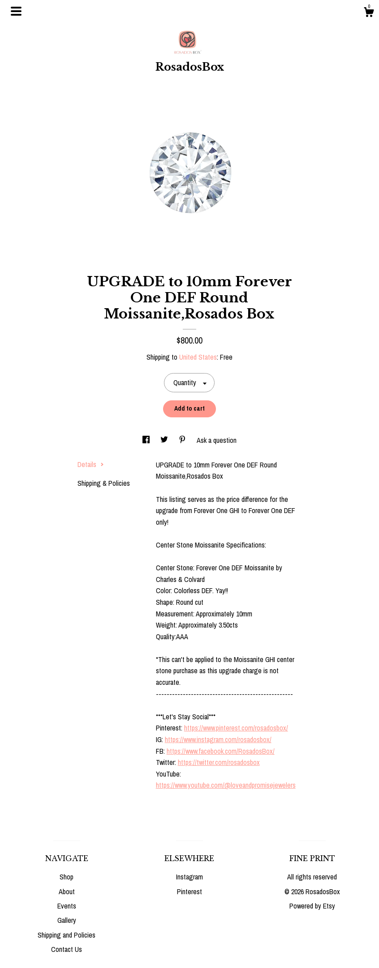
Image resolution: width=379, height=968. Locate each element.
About (67, 891)
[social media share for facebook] (146, 440)
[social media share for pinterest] (183, 440)
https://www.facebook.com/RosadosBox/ (221, 751)
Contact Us (66, 949)
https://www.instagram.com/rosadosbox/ (218, 739)
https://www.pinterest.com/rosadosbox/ (236, 728)
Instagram (189, 877)
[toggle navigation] (16, 11)
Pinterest (189, 891)
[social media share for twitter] (165, 440)
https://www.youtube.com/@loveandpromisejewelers (226, 785)
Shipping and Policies (66, 935)
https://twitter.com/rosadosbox (219, 762)
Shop (66, 877)
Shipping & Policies (104, 483)
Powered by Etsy (312, 906)
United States (198, 357)
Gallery (66, 920)
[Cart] (369, 13)
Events (66, 906)
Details (91, 464)
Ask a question (217, 440)
